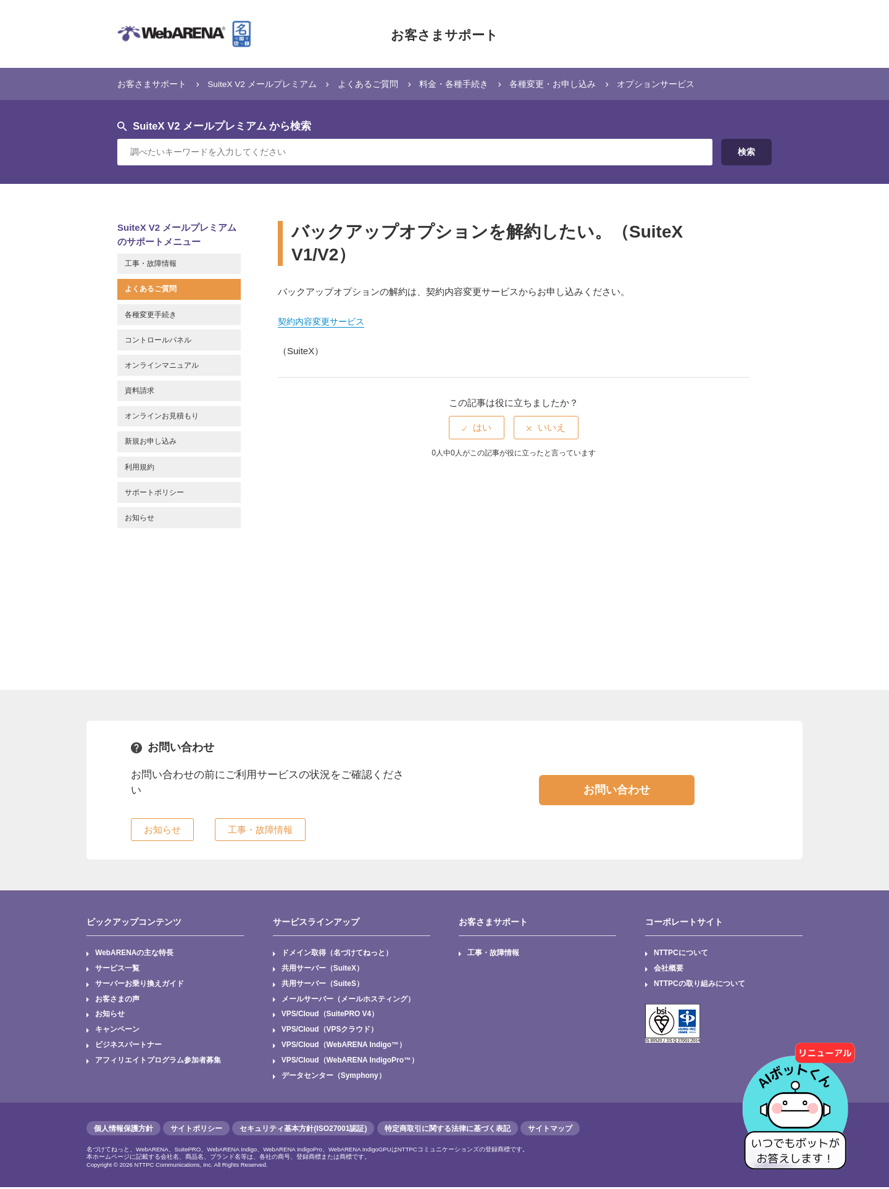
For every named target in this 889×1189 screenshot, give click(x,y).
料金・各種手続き (474, 83)
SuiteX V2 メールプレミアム (271, 83)
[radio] (476, 427)
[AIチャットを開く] (799, 1099)
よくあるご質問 (383, 83)
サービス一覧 (117, 968)
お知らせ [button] (162, 829)
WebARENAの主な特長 (134, 953)
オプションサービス (688, 83)
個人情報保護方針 (123, 1129)
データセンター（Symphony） (334, 1077)
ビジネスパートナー (128, 1046)
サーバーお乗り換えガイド (139, 984)
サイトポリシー (196, 1129)
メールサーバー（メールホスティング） (348, 999)
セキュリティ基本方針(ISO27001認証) (303, 1129)
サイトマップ (550, 1129)
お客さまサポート (444, 34)
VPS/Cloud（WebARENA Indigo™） (344, 1046)
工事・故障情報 (494, 953)
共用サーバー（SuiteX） (323, 968)
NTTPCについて (681, 953)
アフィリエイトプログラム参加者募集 (158, 1062)
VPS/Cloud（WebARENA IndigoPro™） (351, 1062)
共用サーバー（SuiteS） (323, 984)
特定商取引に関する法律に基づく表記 (448, 1129)
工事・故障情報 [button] (260, 829)
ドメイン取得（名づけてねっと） (337, 953)
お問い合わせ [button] (616, 790)
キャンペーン (117, 1031)
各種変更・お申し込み (579, 83)
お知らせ (110, 1015)
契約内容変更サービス (324, 321)
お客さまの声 (117, 999)
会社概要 (668, 968)
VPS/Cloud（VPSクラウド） (330, 1031)
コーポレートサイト (684, 922)
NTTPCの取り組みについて (699, 984)
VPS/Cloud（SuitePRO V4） (331, 1015)
